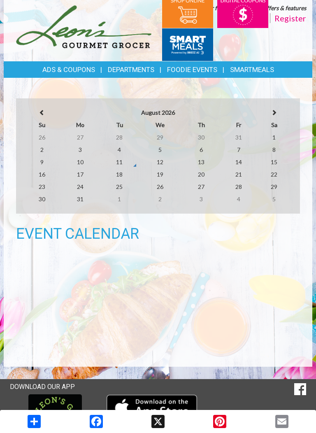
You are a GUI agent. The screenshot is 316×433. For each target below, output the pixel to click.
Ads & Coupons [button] (68, 69)
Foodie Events (192, 69)
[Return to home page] (84, 26)
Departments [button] (131, 69)
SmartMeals (252, 69)
